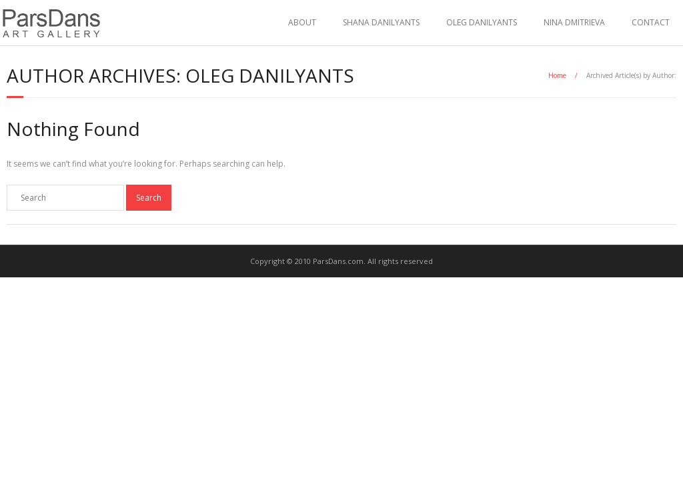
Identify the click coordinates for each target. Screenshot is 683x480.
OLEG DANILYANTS (481, 22)
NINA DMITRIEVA (574, 22)
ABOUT (302, 22)
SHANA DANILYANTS (381, 22)
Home (557, 75)
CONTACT (651, 22)
